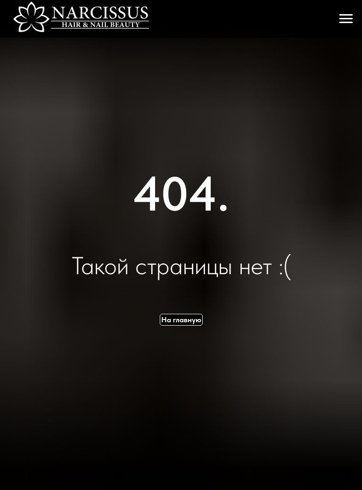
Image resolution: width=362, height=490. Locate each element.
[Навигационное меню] (346, 19)
